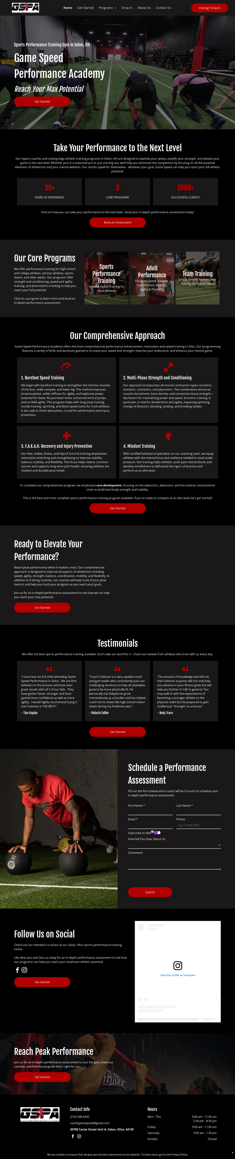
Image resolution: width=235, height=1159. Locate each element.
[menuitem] (68, 8)
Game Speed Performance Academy (158, 1018)
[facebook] (17, 970)
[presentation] (155, 877)
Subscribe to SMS (139, 833)
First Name (136, 805)
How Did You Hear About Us (146, 839)
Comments (135, 853)
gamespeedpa (190, 1018)
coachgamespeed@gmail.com (90, 1123)
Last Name (184, 805)
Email (133, 819)
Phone (180, 819)
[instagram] (24, 970)
